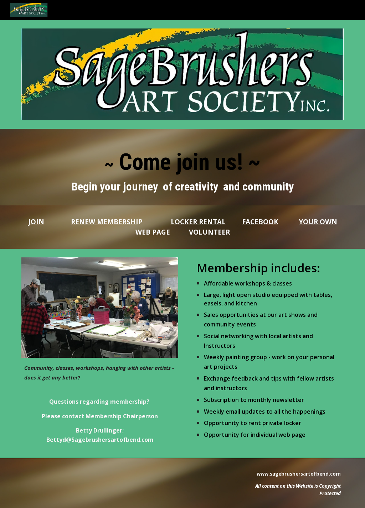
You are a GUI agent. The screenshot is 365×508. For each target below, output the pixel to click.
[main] (182, 167)
